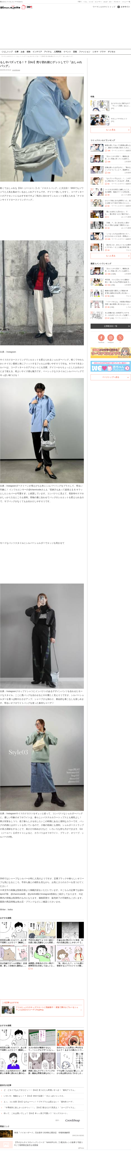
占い (110, 1)
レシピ (91, 1)
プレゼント (117, 1)
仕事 (17, 52)
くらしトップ (7, 52)
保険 (28, 52)
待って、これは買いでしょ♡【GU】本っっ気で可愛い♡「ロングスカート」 (36, 1113)
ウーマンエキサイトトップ (104, 7)
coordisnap (16, 70)
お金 (22, 52)
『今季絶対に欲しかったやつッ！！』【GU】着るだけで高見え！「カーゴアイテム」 (40, 1107)
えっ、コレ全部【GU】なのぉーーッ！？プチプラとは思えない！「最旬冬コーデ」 (39, 1102)
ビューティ (98, 1)
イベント (67, 52)
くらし (85, 1)
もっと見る (110, 130)
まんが (105, 1)
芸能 (75, 52)
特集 (92, 97)
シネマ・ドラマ (99, 52)
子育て (80, 1)
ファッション (84, 52)
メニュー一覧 (126, 1)
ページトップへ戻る (110, 377)
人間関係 (57, 52)
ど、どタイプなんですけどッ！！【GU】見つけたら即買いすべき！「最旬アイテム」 (40, 1090)
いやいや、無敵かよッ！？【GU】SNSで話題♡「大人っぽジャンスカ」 (34, 1096)
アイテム (48, 52)
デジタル (111, 52)
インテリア (37, 52)
